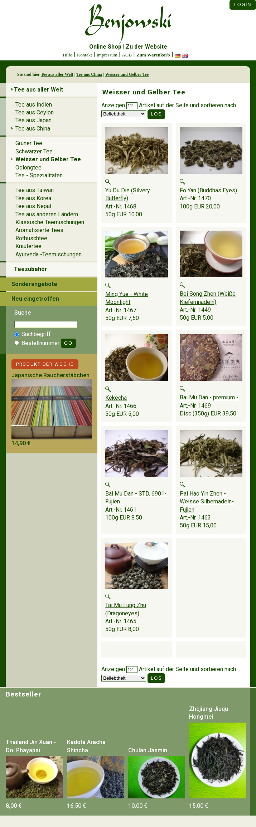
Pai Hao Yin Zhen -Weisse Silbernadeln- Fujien (207, 501)
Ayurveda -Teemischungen (48, 254)
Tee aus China (89, 74)
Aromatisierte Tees (39, 230)
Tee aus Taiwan (34, 190)
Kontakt (84, 55)
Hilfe (67, 55)
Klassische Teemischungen (49, 222)
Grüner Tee (28, 143)
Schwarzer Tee (34, 151)
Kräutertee (28, 246)
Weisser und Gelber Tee (127, 74)
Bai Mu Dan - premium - (209, 397)
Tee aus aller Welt (57, 74)
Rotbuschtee (31, 238)
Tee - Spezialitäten (39, 175)
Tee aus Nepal (33, 206)
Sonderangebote (34, 284)
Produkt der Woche (45, 364)
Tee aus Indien (33, 104)
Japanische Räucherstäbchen (50, 375)
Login (242, 4)
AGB (127, 55)
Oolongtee (28, 167)
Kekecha (116, 397)
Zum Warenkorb (153, 55)
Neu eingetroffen (35, 298)
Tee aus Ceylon (34, 112)
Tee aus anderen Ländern (46, 214)
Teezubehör (30, 269)
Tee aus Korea (33, 198)
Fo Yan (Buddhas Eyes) (208, 190)
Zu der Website (146, 46)
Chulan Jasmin (147, 750)
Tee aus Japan (33, 120)
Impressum (107, 55)
